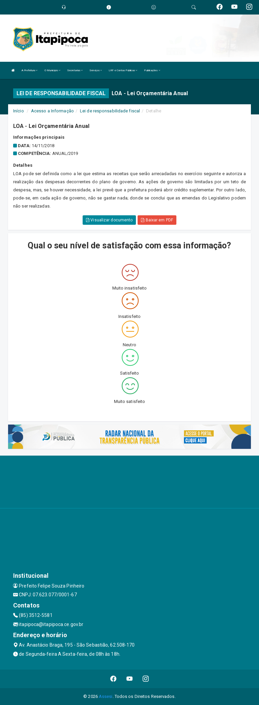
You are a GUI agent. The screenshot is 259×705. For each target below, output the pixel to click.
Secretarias (75, 70)
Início (18, 110)
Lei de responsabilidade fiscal (110, 110)
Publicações (152, 70)
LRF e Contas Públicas (123, 70)
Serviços (95, 70)
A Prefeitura (29, 70)
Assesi (106, 696)
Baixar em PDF (157, 220)
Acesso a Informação (52, 110)
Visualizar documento (109, 220)
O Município (52, 70)
